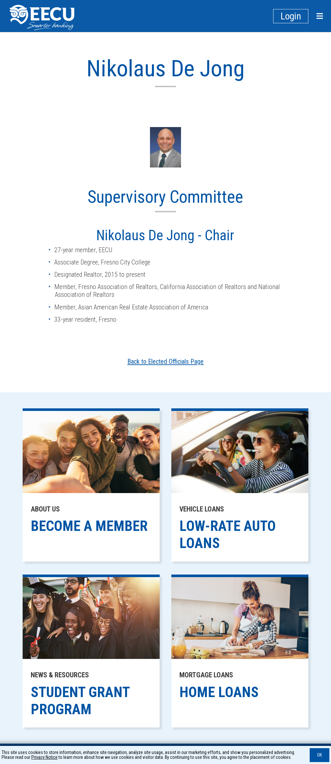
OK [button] (319, 755)
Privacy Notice (44, 757)
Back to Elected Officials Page (165, 361)
